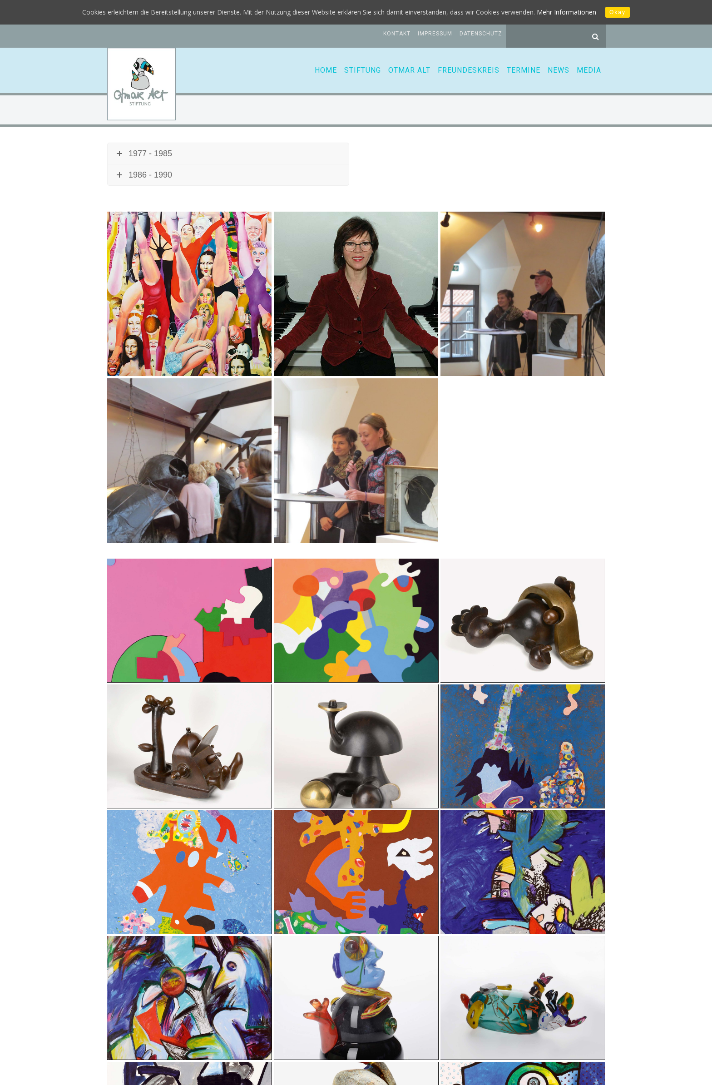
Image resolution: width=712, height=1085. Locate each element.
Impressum (435, 33)
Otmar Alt (409, 70)
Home (326, 70)
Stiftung (362, 70)
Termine (523, 70)
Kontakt (396, 33)
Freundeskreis (468, 70)
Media (589, 70)
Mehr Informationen (566, 12)
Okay (617, 12)
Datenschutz (481, 33)
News (558, 70)
